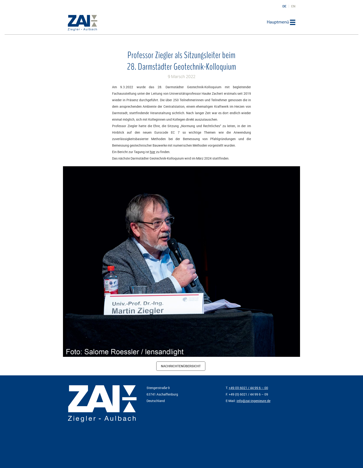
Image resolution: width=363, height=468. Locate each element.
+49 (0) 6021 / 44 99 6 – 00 (248, 388)
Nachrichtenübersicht (181, 366)
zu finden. (162, 152)
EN (293, 6)
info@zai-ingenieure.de (253, 401)
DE (284, 6)
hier (152, 152)
